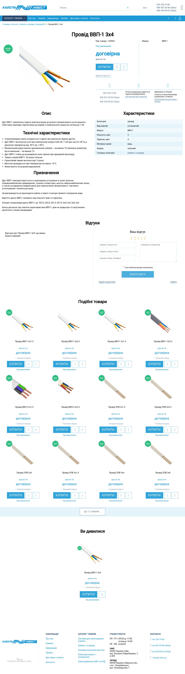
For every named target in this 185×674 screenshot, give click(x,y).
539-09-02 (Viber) (166, 10)
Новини (41, 18)
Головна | (7, 24)
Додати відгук (102, 75)
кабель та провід (136, 153)
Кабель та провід (86, 645)
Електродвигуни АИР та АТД (91, 661)
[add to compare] (124, 67)
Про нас (32, 18)
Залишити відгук (24, 358)
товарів (95, 511)
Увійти (173, 282)
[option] (46, 72)
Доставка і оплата (79, 18)
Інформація (53, 18)
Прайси (64, 18)
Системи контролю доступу (91, 650)
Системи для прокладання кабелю (91, 639)
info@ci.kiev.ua (158, 657)
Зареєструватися (107, 282)
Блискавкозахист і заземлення (87, 655)
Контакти (95, 18)
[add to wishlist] (117, 67)
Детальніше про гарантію (136, 97)
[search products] (128, 8)
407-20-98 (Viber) (166, 7)
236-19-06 (163, 4)
